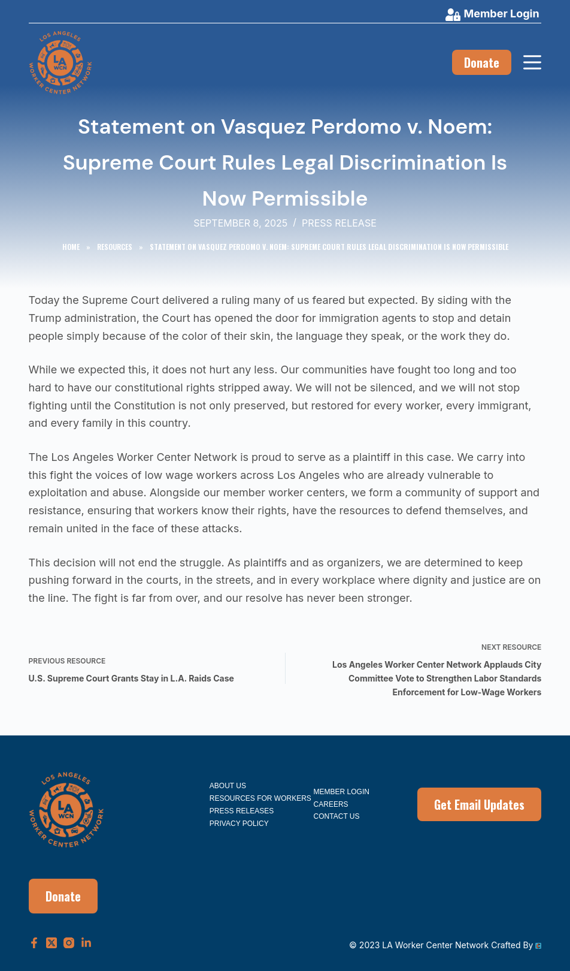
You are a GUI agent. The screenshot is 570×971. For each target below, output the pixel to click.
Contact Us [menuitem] (337, 816)
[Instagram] (68, 942)
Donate (481, 62)
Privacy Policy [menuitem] (239, 823)
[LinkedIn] (86, 942)
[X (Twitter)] (51, 942)
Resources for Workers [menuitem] (260, 798)
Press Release (339, 223)
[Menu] (532, 62)
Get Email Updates (479, 804)
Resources (114, 247)
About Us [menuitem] (228, 786)
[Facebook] (34, 942)
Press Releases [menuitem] (242, 811)
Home (71, 247)
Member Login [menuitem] (341, 792)
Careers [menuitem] (331, 804)
